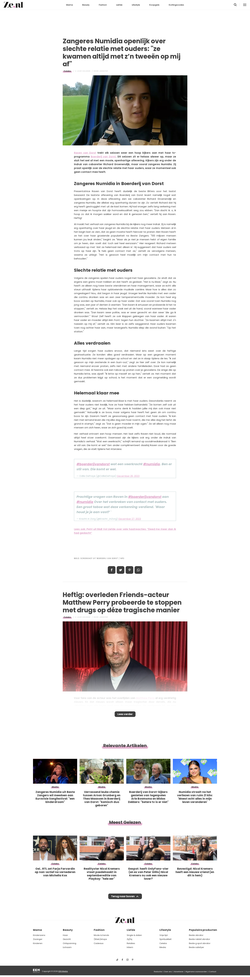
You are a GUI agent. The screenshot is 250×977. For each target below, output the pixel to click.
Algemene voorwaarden (196, 971)
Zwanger (37, 939)
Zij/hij (129, 939)
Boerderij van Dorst (103, 156)
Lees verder (125, 715)
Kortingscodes (176, 4)
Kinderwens (39, 935)
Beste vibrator (196, 935)
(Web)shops (100, 939)
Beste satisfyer (196, 947)
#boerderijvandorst (93, 464)
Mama (69, 4)
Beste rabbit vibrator (199, 939)
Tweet (120, 570)
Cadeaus (98, 943)
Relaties (131, 943)
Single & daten (134, 935)
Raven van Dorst (85, 152)
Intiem (130, 947)
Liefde (119, 4)
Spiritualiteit (165, 939)
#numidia (151, 464)
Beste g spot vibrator (199, 943)
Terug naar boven (123, 899)
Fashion (103, 4)
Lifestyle (136, 4)
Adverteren (179, 971)
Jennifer (103, 71)
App (138, 570)
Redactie (158, 971)
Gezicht (67, 939)
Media (162, 947)
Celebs (67, 71)
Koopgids (154, 4)
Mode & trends (101, 935)
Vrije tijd (163, 935)
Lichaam (67, 947)
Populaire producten (203, 930)
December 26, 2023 (128, 476)
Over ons (168, 971)
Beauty (85, 4)
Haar (65, 935)
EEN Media (63, 971)
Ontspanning (69, 943)
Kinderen (37, 943)
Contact (212, 971)
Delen (111, 570)
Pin (129, 570)
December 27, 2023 (129, 518)
